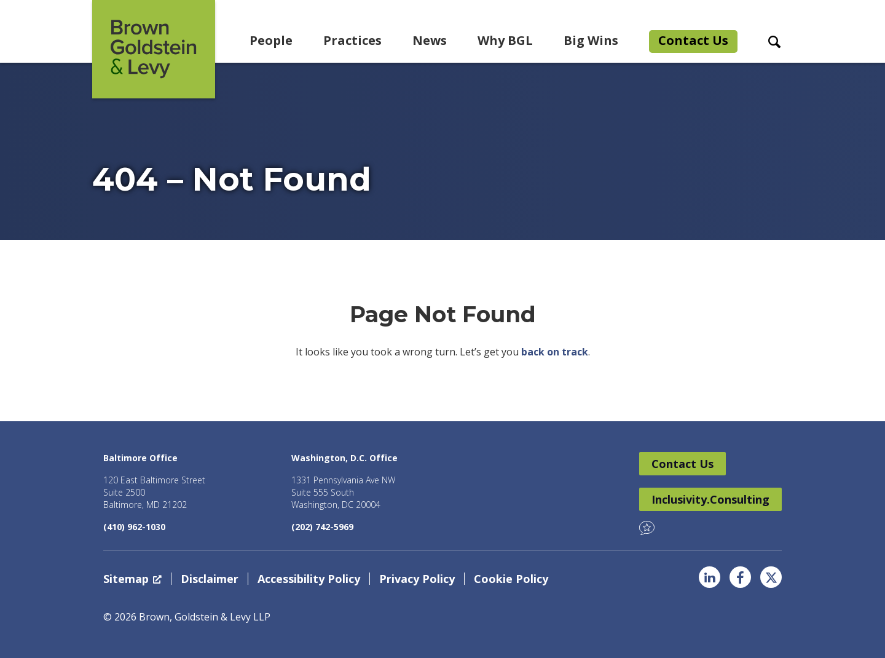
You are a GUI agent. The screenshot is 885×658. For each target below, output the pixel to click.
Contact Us (682, 463)
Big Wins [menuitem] (591, 40)
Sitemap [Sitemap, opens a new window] (132, 579)
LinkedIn (709, 577)
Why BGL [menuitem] (505, 40)
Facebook (740, 577)
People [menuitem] (271, 40)
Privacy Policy (417, 579)
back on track (554, 352)
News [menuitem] (429, 40)
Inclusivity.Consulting (710, 499)
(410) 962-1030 (134, 527)
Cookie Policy (511, 579)
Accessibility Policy (309, 579)
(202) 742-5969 (322, 527)
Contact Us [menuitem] (693, 40)
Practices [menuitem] (352, 40)
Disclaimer (209, 579)
